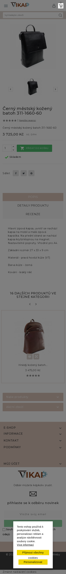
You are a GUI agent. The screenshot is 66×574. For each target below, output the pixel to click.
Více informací (25, 544)
